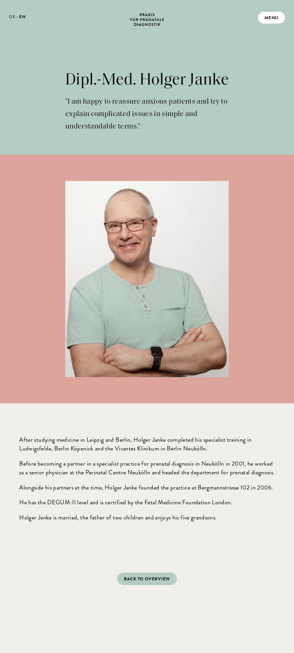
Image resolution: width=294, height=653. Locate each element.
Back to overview (147, 579)
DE (12, 16)
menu (271, 17)
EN (22, 16)
